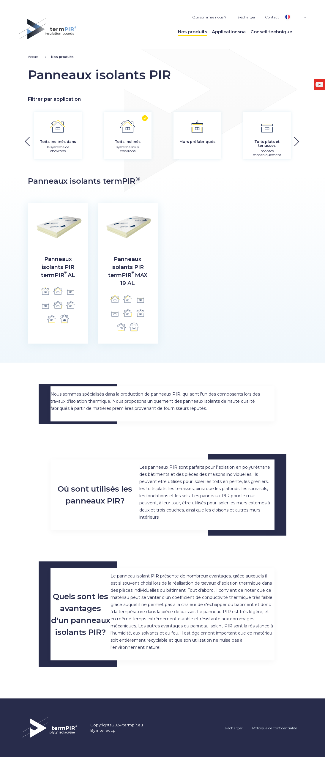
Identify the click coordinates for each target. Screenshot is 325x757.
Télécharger (245, 17)
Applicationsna (229, 31)
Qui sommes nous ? (209, 17)
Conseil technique (271, 31)
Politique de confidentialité (274, 728)
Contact (272, 17)
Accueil (34, 57)
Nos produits (192, 31)
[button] (312, 139)
